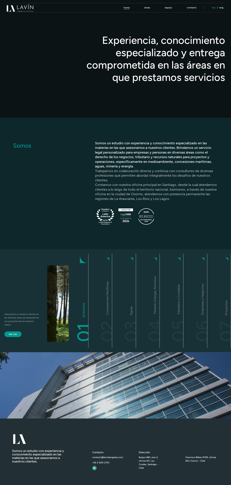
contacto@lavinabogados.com (107, 457)
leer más (13, 334)
